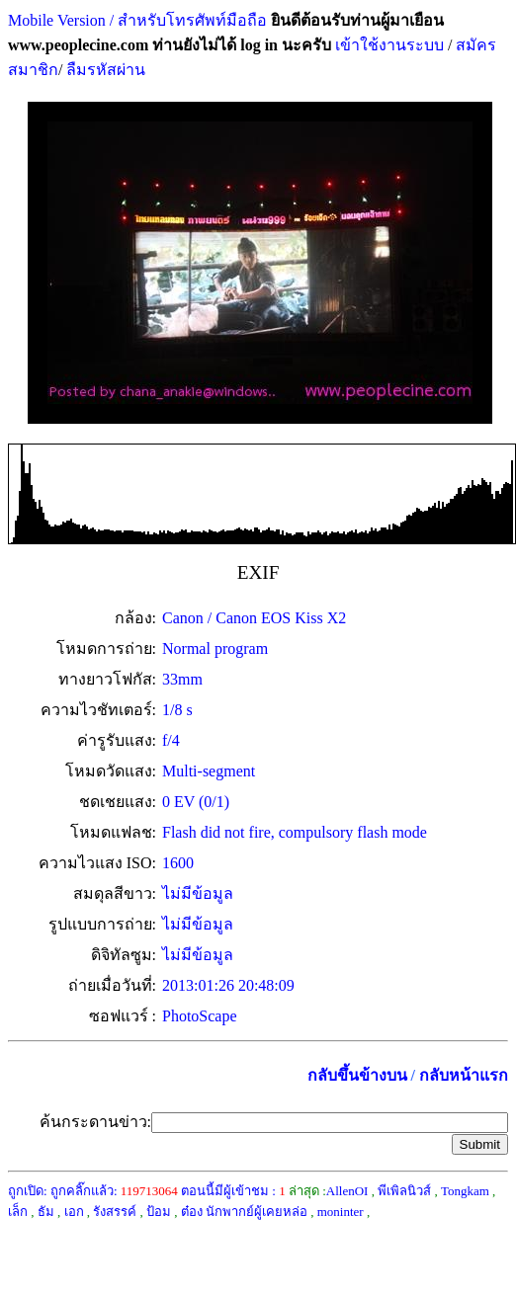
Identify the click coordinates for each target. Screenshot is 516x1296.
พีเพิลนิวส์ (404, 1190)
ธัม (46, 1211)
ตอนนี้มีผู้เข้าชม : (233, 1190)
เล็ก (18, 1211)
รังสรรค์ (114, 1211)
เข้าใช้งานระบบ (387, 45)
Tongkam (465, 1190)
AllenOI (347, 1190)
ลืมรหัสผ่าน (103, 69)
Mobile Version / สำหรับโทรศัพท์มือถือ (137, 20)
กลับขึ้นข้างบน (357, 1075)
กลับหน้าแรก (463, 1075)
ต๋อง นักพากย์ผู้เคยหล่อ (244, 1211)
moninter (340, 1211)
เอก (74, 1211)
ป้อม (158, 1211)
